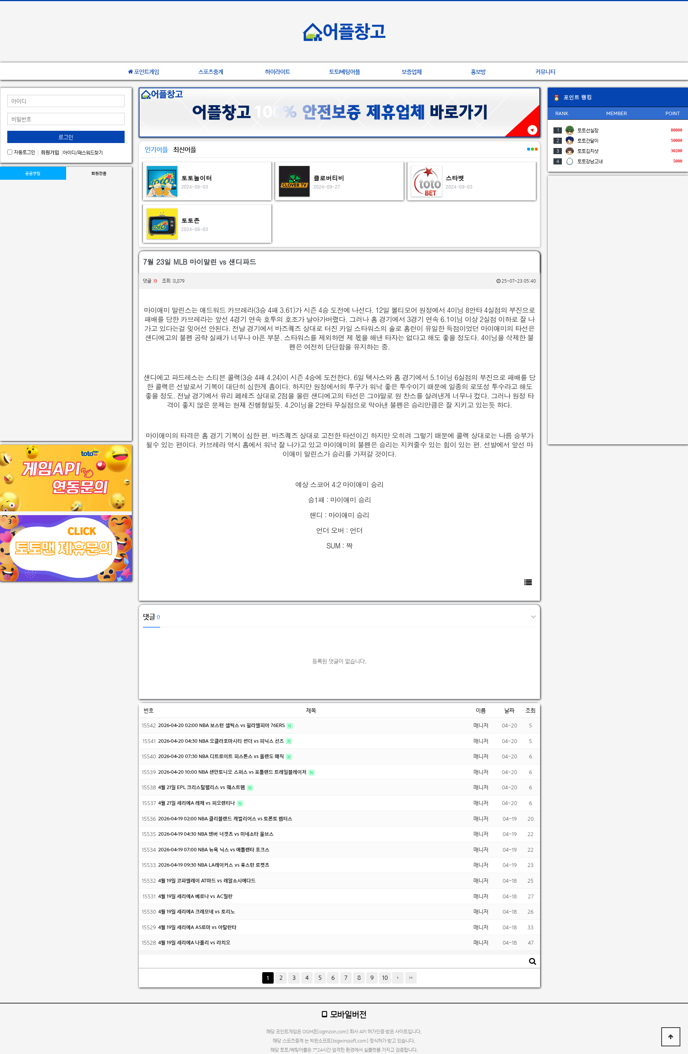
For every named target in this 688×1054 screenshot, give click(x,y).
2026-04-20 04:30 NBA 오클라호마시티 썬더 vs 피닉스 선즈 (221, 741)
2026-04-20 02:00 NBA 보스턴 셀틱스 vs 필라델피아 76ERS (222, 725)
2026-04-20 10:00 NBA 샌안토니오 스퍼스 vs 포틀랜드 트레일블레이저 (233, 772)
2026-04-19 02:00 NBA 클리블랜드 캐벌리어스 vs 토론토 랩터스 (225, 818)
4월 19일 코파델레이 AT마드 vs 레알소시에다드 (207, 880)
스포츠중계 (210, 72)
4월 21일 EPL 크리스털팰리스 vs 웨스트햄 (202, 787)
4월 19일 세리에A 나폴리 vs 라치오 (194, 942)
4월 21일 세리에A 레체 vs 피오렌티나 (197, 803)
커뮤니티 (545, 72)
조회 (530, 710)
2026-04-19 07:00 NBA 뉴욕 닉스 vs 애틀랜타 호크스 (213, 849)
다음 (398, 978)
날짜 (509, 710)
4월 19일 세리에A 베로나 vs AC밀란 (195, 896)
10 (385, 977)
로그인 (65, 137)
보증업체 (412, 72)
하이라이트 (277, 72)
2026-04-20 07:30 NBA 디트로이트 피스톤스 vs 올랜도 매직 (221, 756)
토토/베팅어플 (344, 72)
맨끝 (411, 978)
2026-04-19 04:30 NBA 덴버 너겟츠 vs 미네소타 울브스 (216, 834)
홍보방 (478, 72)
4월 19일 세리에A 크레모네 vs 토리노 (196, 911)
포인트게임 (143, 72)
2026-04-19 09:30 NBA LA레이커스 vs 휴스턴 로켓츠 (213, 865)
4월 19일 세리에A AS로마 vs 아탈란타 (197, 927)
